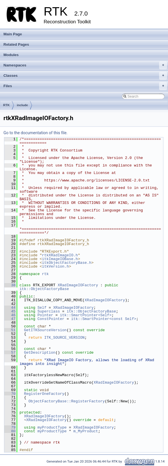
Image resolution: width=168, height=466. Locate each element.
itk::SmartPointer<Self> (85, 315)
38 (10, 285)
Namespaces (85, 65)
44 (10, 307)
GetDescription (39, 352)
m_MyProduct (85, 431)
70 (10, 393)
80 (10, 431)
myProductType (51, 427)
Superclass (48, 311)
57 (10, 352)
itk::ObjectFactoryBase (44, 288)
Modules (11, 55)
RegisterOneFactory (44, 393)
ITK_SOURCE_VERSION (64, 337)
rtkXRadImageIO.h (60, 255)
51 (10, 330)
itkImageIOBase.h (60, 259)
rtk (45, 273)
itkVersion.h (55, 266)
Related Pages (16, 44)
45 (10, 311)
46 (10, 315)
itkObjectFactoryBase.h (66, 262)
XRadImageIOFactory (78, 285)
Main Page (12, 34)
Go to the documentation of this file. (35, 132)
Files (85, 86)
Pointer (45, 315)
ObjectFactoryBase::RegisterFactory (66, 401)
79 (10, 427)
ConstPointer (50, 318)
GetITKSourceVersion (45, 330)
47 (10, 318)
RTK (6, 105)
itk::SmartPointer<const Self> (103, 318)
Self (41, 307)
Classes (85, 76)
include (22, 105)
